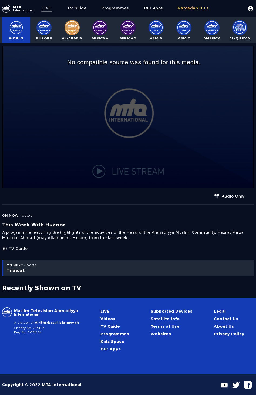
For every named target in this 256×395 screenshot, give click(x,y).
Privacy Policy (229, 334)
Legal (220, 311)
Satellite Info (165, 318)
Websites (161, 334)
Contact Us (226, 318)
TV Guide (15, 248)
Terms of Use (165, 326)
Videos (107, 318)
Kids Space (112, 341)
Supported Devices (172, 311)
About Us (224, 326)
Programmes (114, 334)
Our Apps (110, 349)
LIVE (104, 311)
